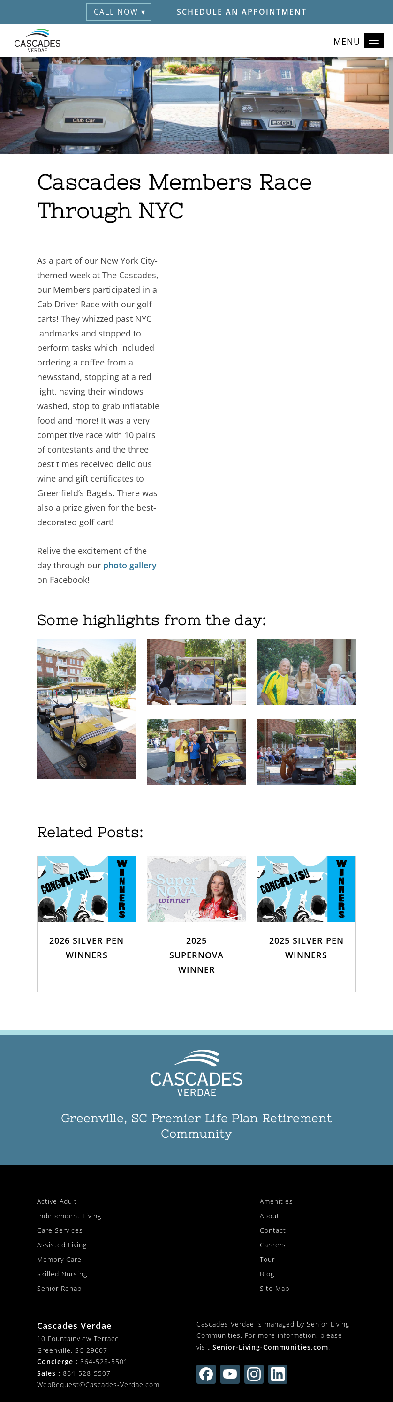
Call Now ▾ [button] (120, 12)
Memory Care (59, 1259)
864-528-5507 (87, 1373)
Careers (273, 1244)
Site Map (274, 1288)
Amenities (276, 1201)
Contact (273, 1230)
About (270, 1215)
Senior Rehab (59, 1288)
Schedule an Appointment (242, 12)
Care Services (60, 1230)
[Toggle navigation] (374, 40)
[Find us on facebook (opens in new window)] (206, 1374)
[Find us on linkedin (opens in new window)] (277, 1374)
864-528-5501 (104, 1361)
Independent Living (69, 1215)
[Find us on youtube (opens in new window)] (230, 1374)
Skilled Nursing (62, 1273)
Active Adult (57, 1201)
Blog (267, 1273)
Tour (267, 1259)
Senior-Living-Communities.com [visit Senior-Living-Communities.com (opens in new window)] (270, 1346)
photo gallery (130, 565)
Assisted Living (62, 1244)
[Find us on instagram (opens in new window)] (254, 1374)
